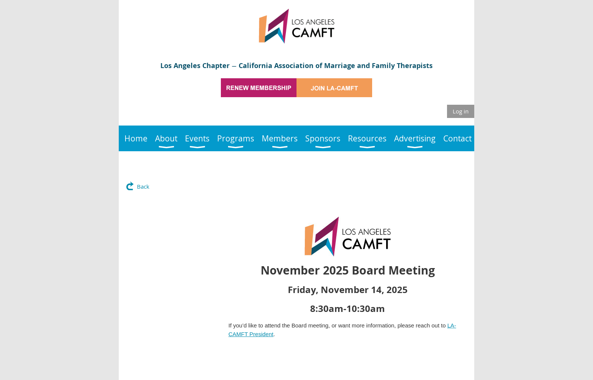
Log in (461, 111)
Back (143, 186)
